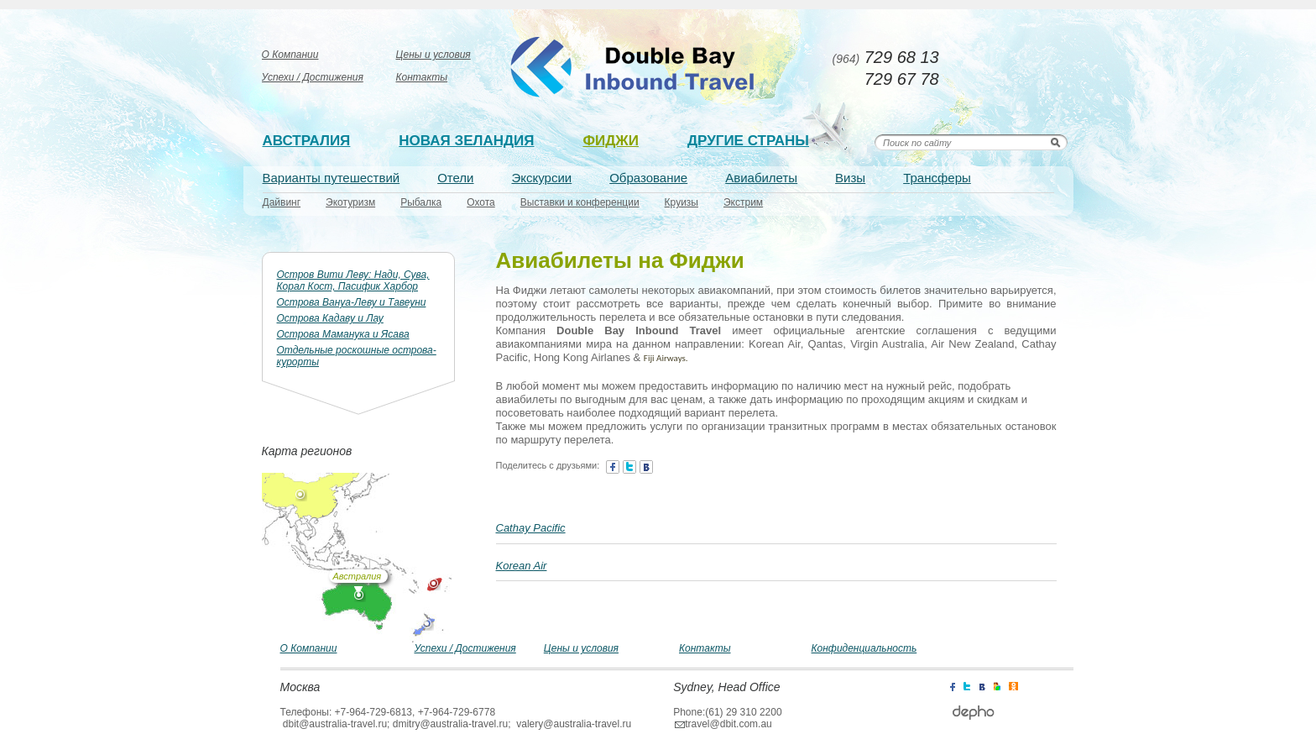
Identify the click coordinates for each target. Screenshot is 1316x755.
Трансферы (937, 177)
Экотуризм (350, 202)
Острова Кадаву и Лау (330, 318)
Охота (481, 202)
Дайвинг (282, 202)
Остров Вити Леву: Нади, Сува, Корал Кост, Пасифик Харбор (353, 280)
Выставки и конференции (580, 202)
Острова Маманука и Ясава (343, 334)
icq (1013, 685)
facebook (613, 467)
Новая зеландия (466, 141)
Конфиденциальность (864, 648)
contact (646, 467)
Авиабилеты (761, 177)
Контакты (422, 77)
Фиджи (611, 141)
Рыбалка (420, 202)
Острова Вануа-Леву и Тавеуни (351, 302)
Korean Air (521, 565)
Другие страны (748, 141)
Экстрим (743, 202)
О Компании (290, 54)
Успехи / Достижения (312, 77)
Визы (850, 177)
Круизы (681, 202)
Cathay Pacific (531, 528)
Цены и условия (433, 54)
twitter (629, 467)
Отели (455, 177)
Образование (648, 177)
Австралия (307, 141)
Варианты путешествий (331, 177)
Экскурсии (542, 177)
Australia (634, 67)
